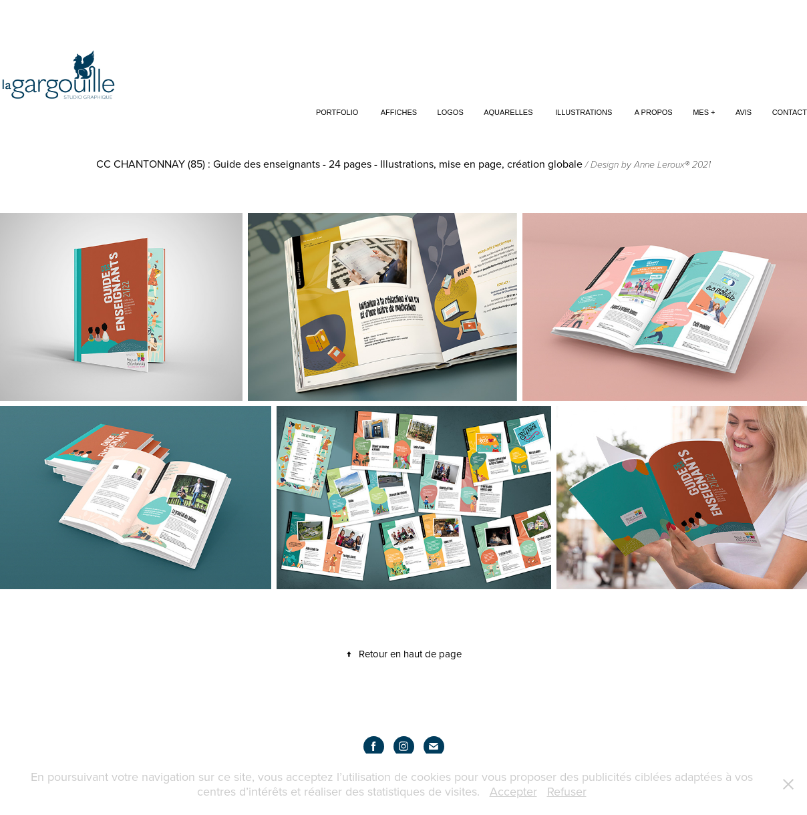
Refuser (567, 791)
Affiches (399, 112)
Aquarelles (508, 112)
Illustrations (583, 112)
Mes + (704, 112)
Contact (789, 112)
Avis (744, 112)
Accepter (513, 791)
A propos (654, 112)
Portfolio (337, 112)
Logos (451, 112)
